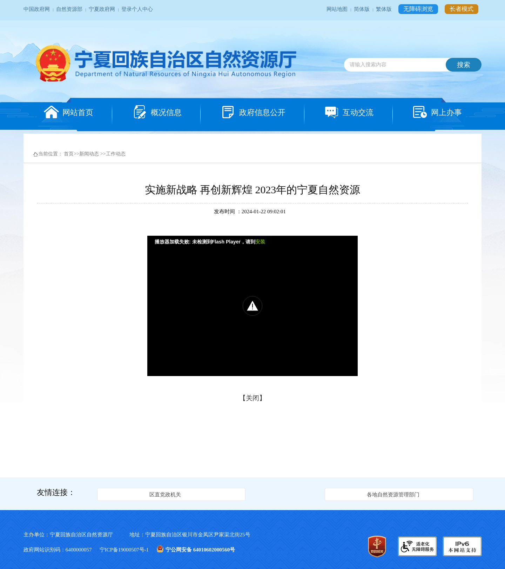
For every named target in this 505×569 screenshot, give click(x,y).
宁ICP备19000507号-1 (125, 550)
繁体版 (384, 9)
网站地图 (337, 9)
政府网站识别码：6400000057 (58, 550)
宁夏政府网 (102, 9)
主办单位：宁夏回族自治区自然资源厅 (74, 534)
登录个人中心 (137, 9)
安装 (260, 242)
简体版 (362, 9)
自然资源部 (70, 9)
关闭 (252, 398)
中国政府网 (37, 9)
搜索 (463, 64)
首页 (69, 153)
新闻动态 (89, 153)
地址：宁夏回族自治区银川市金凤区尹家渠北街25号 (189, 534)
